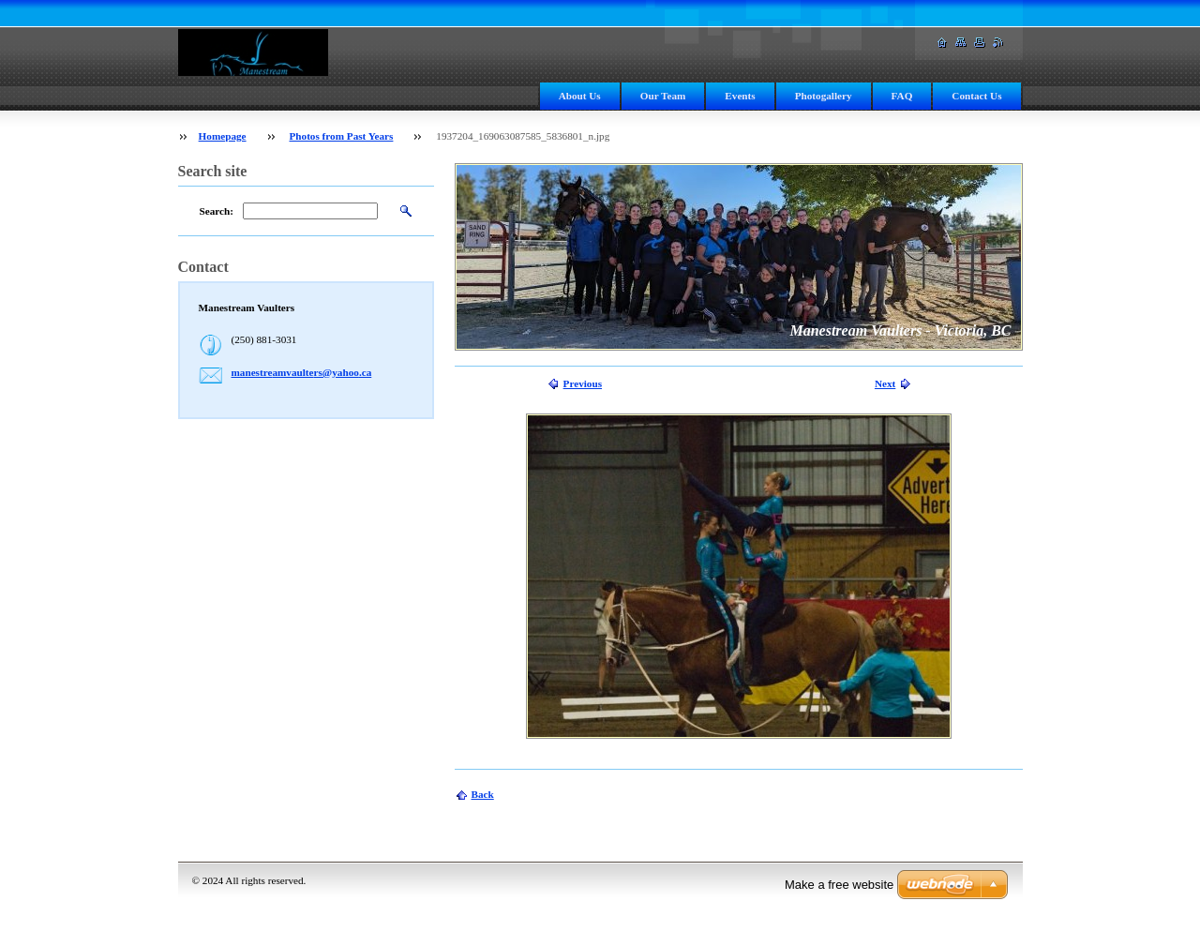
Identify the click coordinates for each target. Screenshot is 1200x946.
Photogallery (823, 95)
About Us (580, 95)
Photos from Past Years (341, 136)
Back (483, 794)
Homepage (223, 136)
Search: (216, 211)
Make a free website (839, 885)
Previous (582, 383)
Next (885, 383)
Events (740, 95)
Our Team (663, 95)
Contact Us (976, 95)
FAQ (902, 95)
